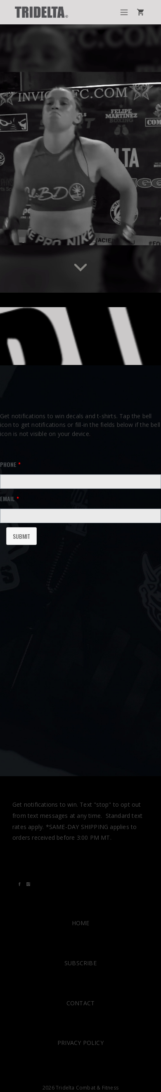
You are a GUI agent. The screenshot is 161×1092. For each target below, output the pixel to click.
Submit (21, 536)
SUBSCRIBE (80, 963)
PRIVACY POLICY (80, 1043)
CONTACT (80, 1003)
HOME (81, 923)
